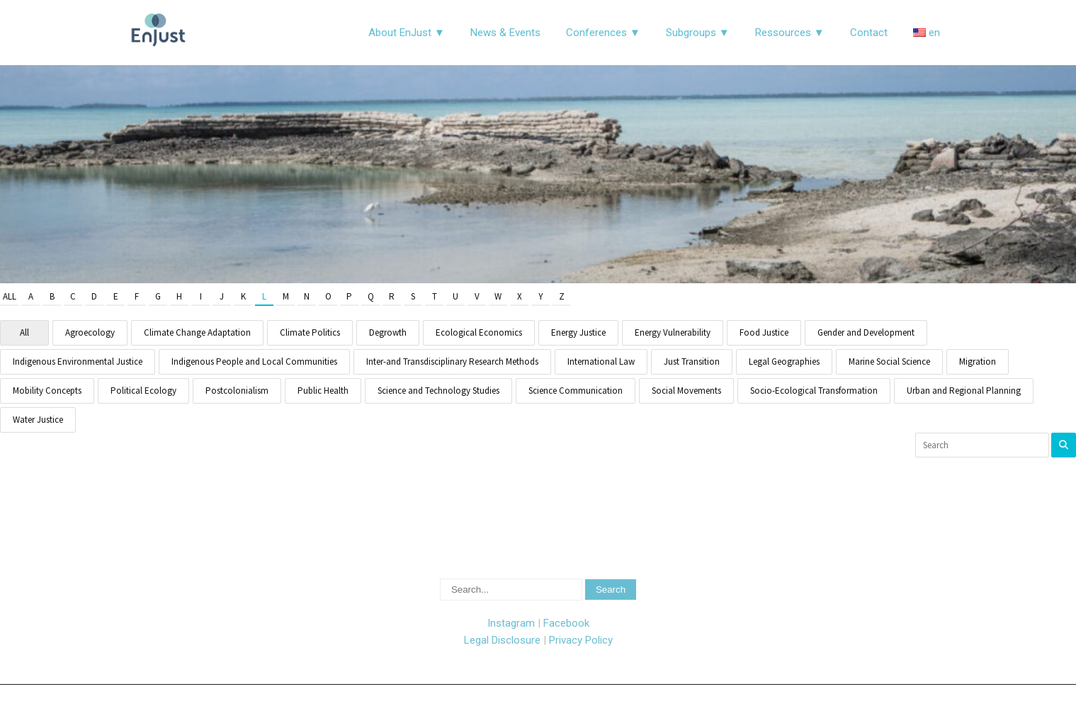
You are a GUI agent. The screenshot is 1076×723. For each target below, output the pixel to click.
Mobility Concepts (47, 391)
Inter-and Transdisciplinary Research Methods (452, 361)
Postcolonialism (236, 391)
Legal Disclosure (502, 640)
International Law (601, 361)
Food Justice (764, 332)
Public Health (323, 391)
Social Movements (686, 391)
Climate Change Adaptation (197, 332)
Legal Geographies (784, 361)
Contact (869, 32)
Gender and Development (865, 332)
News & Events (505, 32)
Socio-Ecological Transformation (814, 391)
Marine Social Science (889, 361)
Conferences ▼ (603, 32)
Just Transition (692, 361)
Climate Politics (310, 332)
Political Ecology (143, 391)
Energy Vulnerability (672, 332)
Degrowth (388, 332)
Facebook (566, 623)
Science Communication (575, 391)
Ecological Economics (479, 332)
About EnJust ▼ (406, 32)
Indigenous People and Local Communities (254, 361)
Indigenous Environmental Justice (77, 361)
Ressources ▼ (790, 32)
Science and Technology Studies (438, 391)
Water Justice (38, 420)
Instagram (511, 623)
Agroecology (90, 332)
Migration (977, 361)
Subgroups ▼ (698, 32)
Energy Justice (578, 332)
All (9, 296)
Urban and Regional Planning (964, 391)
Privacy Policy (581, 640)
